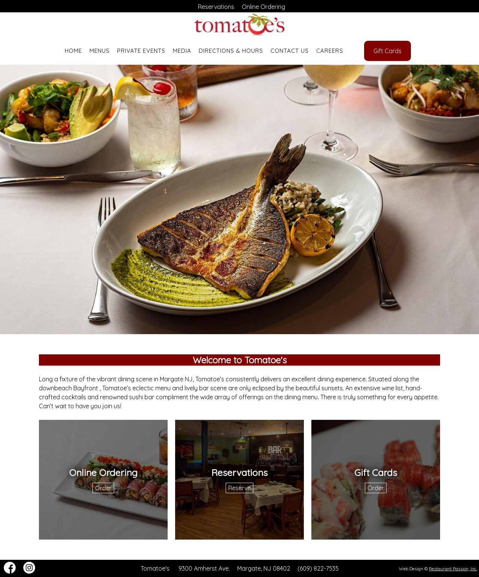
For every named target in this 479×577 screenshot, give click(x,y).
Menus (99, 50)
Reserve (239, 488)
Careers (329, 50)
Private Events (141, 50)
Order (103, 488)
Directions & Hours (231, 50)
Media (182, 50)
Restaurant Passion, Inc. (453, 568)
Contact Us (290, 50)
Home (73, 50)
